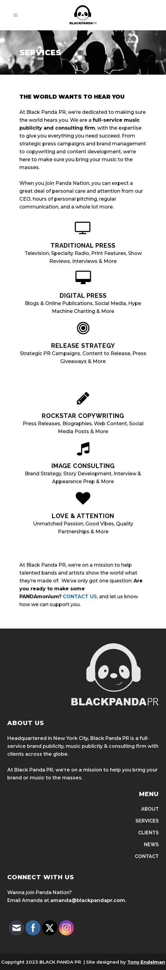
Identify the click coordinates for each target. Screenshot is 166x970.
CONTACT (147, 856)
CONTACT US (80, 596)
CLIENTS (148, 833)
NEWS (151, 844)
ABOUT (150, 809)
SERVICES (147, 821)
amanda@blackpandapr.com (87, 900)
